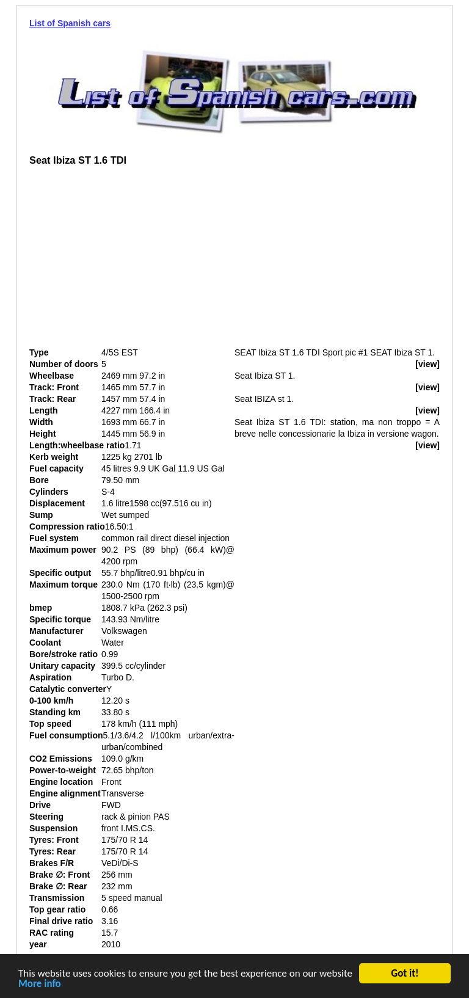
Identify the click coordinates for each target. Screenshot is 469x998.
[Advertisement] (131, 261)
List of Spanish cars (70, 23)
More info (39, 985)
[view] (427, 364)
